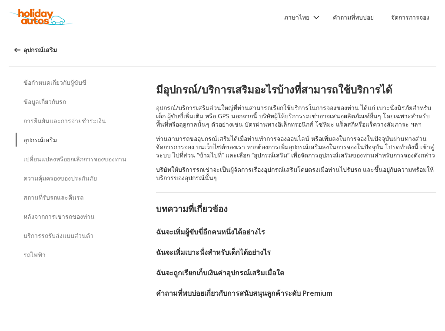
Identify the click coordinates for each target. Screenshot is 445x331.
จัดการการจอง (410, 17)
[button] (302, 17)
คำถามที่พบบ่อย (353, 17)
